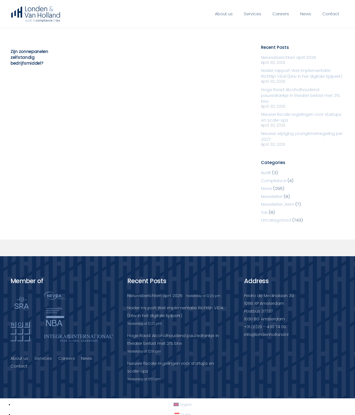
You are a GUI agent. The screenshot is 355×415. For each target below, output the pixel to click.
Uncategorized (276, 220)
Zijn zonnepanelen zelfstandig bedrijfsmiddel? (29, 57)
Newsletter (272, 196)
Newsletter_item (277, 204)
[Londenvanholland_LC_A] (36, 14)
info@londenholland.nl (266, 334)
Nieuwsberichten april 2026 (288, 57)
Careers (66, 358)
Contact (19, 366)
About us (19, 358)
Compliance (273, 180)
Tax (264, 212)
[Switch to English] (183, 404)
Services (43, 358)
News (266, 188)
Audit (266, 172)
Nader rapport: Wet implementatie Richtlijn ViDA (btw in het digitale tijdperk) (301, 73)
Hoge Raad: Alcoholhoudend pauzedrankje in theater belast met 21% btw (300, 95)
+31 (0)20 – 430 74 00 (265, 327)
